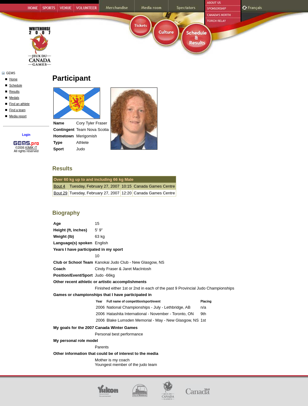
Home (13, 79)
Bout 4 (59, 186)
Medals (14, 97)
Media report (17, 116)
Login (26, 134)
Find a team (17, 110)
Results (14, 91)
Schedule (15, 85)
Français (255, 7)
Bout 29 (60, 193)
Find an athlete (19, 104)
